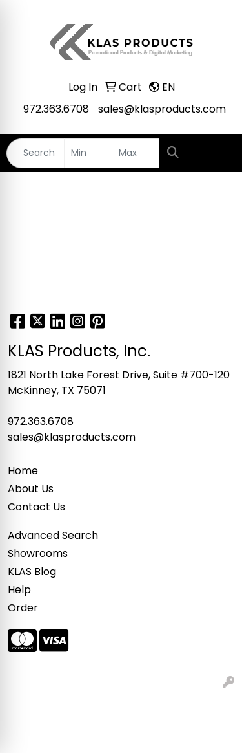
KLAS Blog (32, 571)
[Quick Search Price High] (136, 153)
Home (23, 470)
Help (19, 589)
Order (23, 607)
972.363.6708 (56, 109)
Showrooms (38, 553)
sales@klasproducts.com (162, 109)
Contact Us (36, 506)
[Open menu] (216, 153)
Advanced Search (53, 535)
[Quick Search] (35, 153)
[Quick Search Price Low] (88, 153)
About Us (31, 488)
